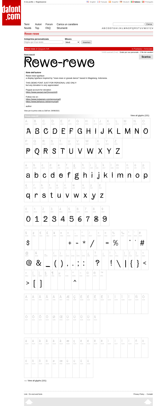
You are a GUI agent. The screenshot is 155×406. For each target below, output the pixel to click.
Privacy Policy (139, 394)
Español (113, 2)
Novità (27, 28)
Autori (38, 24)
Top (37, 28)
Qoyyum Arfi (43, 49)
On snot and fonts (35, 394)
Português (147, 2)
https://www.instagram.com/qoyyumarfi (43, 99)
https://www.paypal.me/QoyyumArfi (41, 92)
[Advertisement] (81, 14)
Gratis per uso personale (129, 52)
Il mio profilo (28, 2)
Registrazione (41, 2)
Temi (26, 24)
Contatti (150, 394)
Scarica (146, 56)
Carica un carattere (67, 24)
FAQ (48, 28)
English (91, 2)
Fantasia (138, 49)
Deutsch (124, 2)
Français (102, 2)
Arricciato (148, 49)
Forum (49, 24)
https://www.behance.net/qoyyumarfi (42, 101)
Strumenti (62, 28)
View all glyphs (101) (139, 115)
